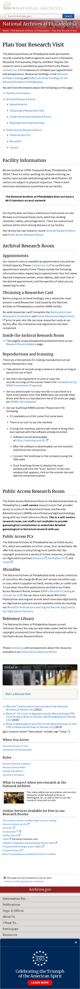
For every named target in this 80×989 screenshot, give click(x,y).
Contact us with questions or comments (24, 881)
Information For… (15, 898)
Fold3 (8, 562)
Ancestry (40, 558)
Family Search (11, 835)
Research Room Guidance (21, 344)
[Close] (76, 942)
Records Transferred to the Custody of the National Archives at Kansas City (37, 708)
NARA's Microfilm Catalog (56, 591)
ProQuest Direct (13, 850)
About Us (9, 916)
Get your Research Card (15, 746)
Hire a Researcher (18, 694)
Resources (10, 935)
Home (6, 30)
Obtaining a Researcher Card (27, 110)
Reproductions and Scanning (27, 122)
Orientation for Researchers (17, 749)
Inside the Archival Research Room (30, 116)
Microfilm (15, 141)
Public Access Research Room (24, 130)
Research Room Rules (14, 767)
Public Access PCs (20, 135)
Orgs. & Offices (13, 910)
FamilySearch (57, 558)
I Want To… (10, 922)
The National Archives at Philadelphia (30, 30)
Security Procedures (13, 774)
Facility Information (18, 93)
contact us (17, 647)
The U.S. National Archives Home (32, 7)
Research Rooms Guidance (17, 763)
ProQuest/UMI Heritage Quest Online (23, 846)
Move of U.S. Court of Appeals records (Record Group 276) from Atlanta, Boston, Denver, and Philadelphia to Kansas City (41, 716)
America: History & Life (16, 824)
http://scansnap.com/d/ (32, 440)
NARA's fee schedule (23, 401)
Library (14, 147)
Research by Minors (13, 771)
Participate (10, 929)
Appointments (18, 104)
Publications (11, 904)
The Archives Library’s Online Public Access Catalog (29, 820)
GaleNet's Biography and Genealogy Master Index (30, 842)
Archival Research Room (20, 99)
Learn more (40, 982)
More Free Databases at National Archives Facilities (29, 854)
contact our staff (13, 70)
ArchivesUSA (12, 831)
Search (68, 16)
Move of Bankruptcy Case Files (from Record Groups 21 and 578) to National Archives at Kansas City (41, 725)
